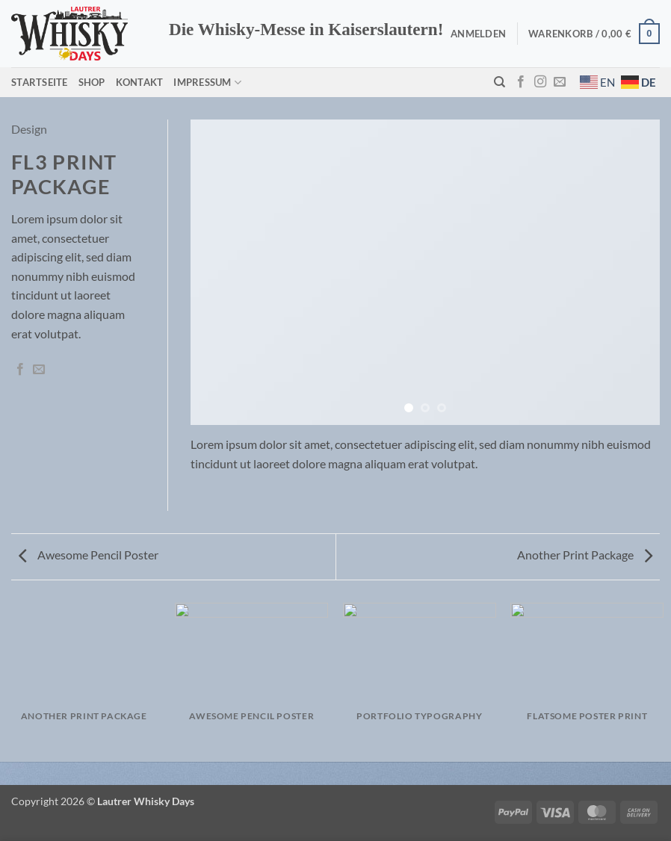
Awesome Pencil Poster (88, 554)
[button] (478, 34)
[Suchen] (499, 82)
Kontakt (140, 82)
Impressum (207, 82)
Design (29, 129)
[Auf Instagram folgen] (540, 82)
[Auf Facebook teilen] (20, 369)
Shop (91, 82)
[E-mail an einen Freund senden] (39, 369)
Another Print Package (584, 554)
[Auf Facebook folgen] (521, 82)
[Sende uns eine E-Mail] (560, 82)
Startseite (39, 82)
